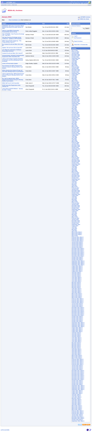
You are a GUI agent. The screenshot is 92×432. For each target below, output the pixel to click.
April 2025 (74, 64)
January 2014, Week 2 (77, 246)
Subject (4, 23)
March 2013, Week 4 (77, 293)
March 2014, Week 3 (77, 232)
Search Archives (76, 23)
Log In (75, 36)
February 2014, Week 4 (77, 237)
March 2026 (75, 50)
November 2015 (76, 207)
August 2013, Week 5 (77, 266)
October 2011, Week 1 (77, 384)
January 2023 (75, 98)
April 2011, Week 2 (76, 403)
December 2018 (76, 160)
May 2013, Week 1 (76, 287)
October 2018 (75, 162)
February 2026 (75, 52)
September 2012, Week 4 (78, 322)
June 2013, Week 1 (76, 281)
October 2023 (75, 87)
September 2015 (76, 209)
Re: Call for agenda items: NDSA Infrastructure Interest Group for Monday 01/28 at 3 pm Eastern (12, 80)
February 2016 (75, 203)
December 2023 (76, 84)
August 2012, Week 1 (77, 331)
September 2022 (76, 103)
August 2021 (75, 120)
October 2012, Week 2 (77, 320)
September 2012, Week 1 (78, 326)
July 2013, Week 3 (76, 275)
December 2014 (76, 220)
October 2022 (75, 102)
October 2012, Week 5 (77, 316)
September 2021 (76, 118)
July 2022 (74, 106)
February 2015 (75, 218)
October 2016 (75, 193)
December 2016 (76, 190)
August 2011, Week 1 (77, 393)
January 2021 (75, 128)
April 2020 (74, 140)
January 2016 (75, 204)
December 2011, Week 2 (78, 373)
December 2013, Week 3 (78, 248)
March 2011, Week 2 (77, 408)
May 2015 (74, 214)
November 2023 (76, 86)
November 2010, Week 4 (78, 418)
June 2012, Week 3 (76, 339)
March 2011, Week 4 (77, 406)
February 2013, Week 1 (77, 302)
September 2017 (76, 179)
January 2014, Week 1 (77, 247)
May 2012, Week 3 (76, 345)
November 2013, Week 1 (78, 256)
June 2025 (74, 62)
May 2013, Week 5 (76, 282)
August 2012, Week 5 (77, 327)
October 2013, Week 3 (77, 259)
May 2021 (74, 123)
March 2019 (75, 156)
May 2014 (74, 229)
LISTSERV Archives (85, 17)
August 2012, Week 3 (77, 330)
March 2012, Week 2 (77, 358)
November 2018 (76, 161)
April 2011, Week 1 (76, 404)
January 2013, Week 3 (77, 306)
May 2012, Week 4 (76, 344)
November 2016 (76, 191)
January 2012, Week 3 (77, 366)
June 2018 (74, 167)
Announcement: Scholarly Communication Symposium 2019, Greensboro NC (13, 56)
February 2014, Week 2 (77, 239)
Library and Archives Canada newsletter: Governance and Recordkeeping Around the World (12, 60)
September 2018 (76, 164)
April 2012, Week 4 (76, 350)
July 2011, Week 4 (76, 394)
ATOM (79, 424)
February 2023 (75, 97)
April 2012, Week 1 (76, 354)
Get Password (77, 38)
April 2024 (74, 79)
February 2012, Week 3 (77, 361)
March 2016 (75, 202)
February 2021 (75, 127)
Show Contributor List (14, 20)
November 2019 (76, 146)
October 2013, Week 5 (77, 257)
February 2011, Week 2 (77, 413)
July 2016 (74, 196)
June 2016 (74, 198)
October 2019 (75, 147)
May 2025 (74, 63)
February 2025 (75, 67)
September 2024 (76, 73)
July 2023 (74, 91)
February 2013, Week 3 (77, 300)
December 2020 (76, 130)
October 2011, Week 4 (77, 380)
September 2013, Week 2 (78, 263)
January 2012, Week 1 (77, 369)
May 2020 (74, 139)
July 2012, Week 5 (76, 332)
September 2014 (76, 224)
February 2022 (75, 112)
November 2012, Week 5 (78, 311)
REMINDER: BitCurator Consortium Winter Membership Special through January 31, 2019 (13, 27)
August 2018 (75, 165)
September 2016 (76, 194)
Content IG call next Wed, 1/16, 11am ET (12, 53)
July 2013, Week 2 (76, 276)
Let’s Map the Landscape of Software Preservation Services (11, 50)
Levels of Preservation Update (10, 63)
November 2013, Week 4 (78, 252)
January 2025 (75, 68)
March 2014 (75, 236)
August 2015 (75, 210)
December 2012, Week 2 (78, 310)
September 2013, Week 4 (78, 261)
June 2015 (74, 213)
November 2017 (76, 176)
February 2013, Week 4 (77, 298)
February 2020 (75, 142)
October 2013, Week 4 (77, 258)
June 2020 (74, 137)
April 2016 (74, 200)
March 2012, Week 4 (77, 356)
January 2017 (75, 189)
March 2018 (75, 171)
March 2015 (75, 217)
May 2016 (74, 199)
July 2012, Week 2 (76, 335)
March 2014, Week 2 (77, 233)
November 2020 (76, 131)
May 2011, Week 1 (76, 398)
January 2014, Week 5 (77, 242)
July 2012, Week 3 (76, 334)
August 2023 (75, 89)
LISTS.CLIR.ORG (5, 430)
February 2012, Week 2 (77, 363)
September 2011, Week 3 (78, 387)
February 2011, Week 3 (77, 412)
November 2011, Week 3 (78, 377)
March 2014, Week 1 (77, 234)
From (27, 23)
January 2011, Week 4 (77, 416)
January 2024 (75, 83)
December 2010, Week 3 (78, 417)
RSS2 (88, 424)
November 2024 (76, 71)
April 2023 (74, 94)
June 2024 (74, 77)
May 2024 (74, 78)
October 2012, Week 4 (77, 317)
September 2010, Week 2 (78, 421)
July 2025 (74, 60)
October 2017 (75, 178)
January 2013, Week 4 (77, 305)
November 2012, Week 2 (78, 314)
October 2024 (75, 72)
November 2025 (76, 55)
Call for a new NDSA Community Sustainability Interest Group (10, 31)
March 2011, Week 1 (77, 409)
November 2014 (76, 222)
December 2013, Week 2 (78, 249)
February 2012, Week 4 (77, 360)
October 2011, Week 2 (77, 383)
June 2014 (74, 228)
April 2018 (74, 170)
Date (43, 23)
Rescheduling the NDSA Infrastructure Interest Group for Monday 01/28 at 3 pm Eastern (12, 67)
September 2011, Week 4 (78, 385)
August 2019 (75, 150)
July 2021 (74, 121)
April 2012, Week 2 (76, 353)
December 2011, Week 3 (78, 372)
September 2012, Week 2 (78, 325)
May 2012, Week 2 (76, 346)
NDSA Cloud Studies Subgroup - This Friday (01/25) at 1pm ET (11, 41)
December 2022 (76, 99)
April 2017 (74, 185)
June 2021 (74, 122)
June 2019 (74, 152)
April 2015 (74, 215)
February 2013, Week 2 (77, 301)
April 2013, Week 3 (76, 291)
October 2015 (75, 208)
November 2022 (76, 101)
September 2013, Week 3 (78, 262)
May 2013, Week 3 (76, 285)
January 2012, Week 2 (77, 368)
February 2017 (75, 188)
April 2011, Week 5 (76, 399)
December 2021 (76, 115)
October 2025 (75, 57)
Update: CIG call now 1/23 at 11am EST (12, 47)
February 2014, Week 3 (77, 238)
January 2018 (75, 174)
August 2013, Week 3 (77, 268)
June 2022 (74, 107)
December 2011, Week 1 (78, 374)
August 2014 (75, 225)
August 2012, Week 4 (77, 329)
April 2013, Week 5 (76, 288)
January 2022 (75, 113)
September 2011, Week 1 (78, 389)
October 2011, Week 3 (77, 382)
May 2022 (74, 108)
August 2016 (75, 195)
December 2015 (76, 205)
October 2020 (75, 132)
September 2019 (76, 149)
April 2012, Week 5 (76, 349)
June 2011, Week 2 (76, 397)
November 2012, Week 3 (78, 312)
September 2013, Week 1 (78, 264)
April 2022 (74, 110)
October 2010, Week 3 (77, 419)
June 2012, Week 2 (76, 340)
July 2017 (74, 181)
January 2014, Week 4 (77, 243)
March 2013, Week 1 (77, 297)
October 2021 (75, 117)
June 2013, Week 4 (76, 277)
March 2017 (75, 186)
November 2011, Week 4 (78, 375)
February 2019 (75, 157)
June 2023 (74, 92)
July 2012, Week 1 (76, 336)
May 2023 (74, 93)
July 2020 (74, 136)
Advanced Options (76, 25)
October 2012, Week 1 (77, 321)
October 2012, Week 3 (77, 319)
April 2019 (74, 155)
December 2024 (76, 69)
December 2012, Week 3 (78, 309)
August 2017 (75, 180)
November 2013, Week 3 (78, 253)
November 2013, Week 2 (78, 254)
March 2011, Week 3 (77, 407)
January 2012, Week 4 (77, 365)
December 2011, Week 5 (78, 370)
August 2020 (75, 135)
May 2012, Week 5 (76, 343)
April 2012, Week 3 (76, 351)
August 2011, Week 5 (77, 390)
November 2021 (76, 116)
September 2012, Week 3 (78, 324)
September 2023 (76, 88)
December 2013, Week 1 (78, 251)
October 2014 (75, 223)
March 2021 (75, 126)
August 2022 (75, 105)
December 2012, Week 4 (78, 307)
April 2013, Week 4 (76, 290)
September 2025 (76, 58)
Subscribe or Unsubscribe (81, 44)
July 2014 (74, 227)
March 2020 (75, 141)
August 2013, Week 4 (77, 267)
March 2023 (75, 96)
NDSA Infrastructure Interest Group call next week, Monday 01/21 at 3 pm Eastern (12, 71)
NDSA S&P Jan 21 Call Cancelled (10, 83)
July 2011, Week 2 (76, 395)
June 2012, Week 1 (76, 341)
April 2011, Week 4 (76, 401)
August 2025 (75, 59)
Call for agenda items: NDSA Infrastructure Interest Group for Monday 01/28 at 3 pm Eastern (13, 75)
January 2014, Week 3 (77, 244)
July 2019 (74, 151)
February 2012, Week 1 (77, 364)
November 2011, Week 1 (78, 379)
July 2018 (74, 166)
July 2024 (74, 76)
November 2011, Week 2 (78, 378)
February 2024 (75, 82)
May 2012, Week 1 (76, 348)
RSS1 (84, 424)
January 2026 (75, 53)
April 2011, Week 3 (76, 402)
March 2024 (75, 81)
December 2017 (76, 175)
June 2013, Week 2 (76, 280)
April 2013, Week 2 (76, 292)
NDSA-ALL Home (84, 19)
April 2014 (74, 230)
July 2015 (74, 212)
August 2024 (75, 74)
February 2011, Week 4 (77, 411)
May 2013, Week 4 (76, 283)
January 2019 (75, 159)
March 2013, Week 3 (77, 295)
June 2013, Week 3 (76, 278)
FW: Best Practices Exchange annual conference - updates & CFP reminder (12, 38)
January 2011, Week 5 (77, 414)
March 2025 (75, 65)
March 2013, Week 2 (77, 296)
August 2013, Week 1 (77, 271)
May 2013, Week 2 (76, 286)
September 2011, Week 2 (78, 388)
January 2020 (75, 144)
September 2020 (76, 133)
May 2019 (74, 154)
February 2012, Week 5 (77, 359)
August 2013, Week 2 (77, 270)
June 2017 (74, 183)
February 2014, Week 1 (77, 241)
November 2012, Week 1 (78, 315)
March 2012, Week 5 (77, 355)
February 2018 (75, 173)
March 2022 (75, 111)
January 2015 (75, 219)
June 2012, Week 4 (76, 338)
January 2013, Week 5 (77, 304)
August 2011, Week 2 (77, 392)
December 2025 (76, 54)
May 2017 (74, 184)
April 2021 (74, 125)
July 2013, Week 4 (76, 273)
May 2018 (74, 169)
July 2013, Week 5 (76, 272)
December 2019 (76, 145)
